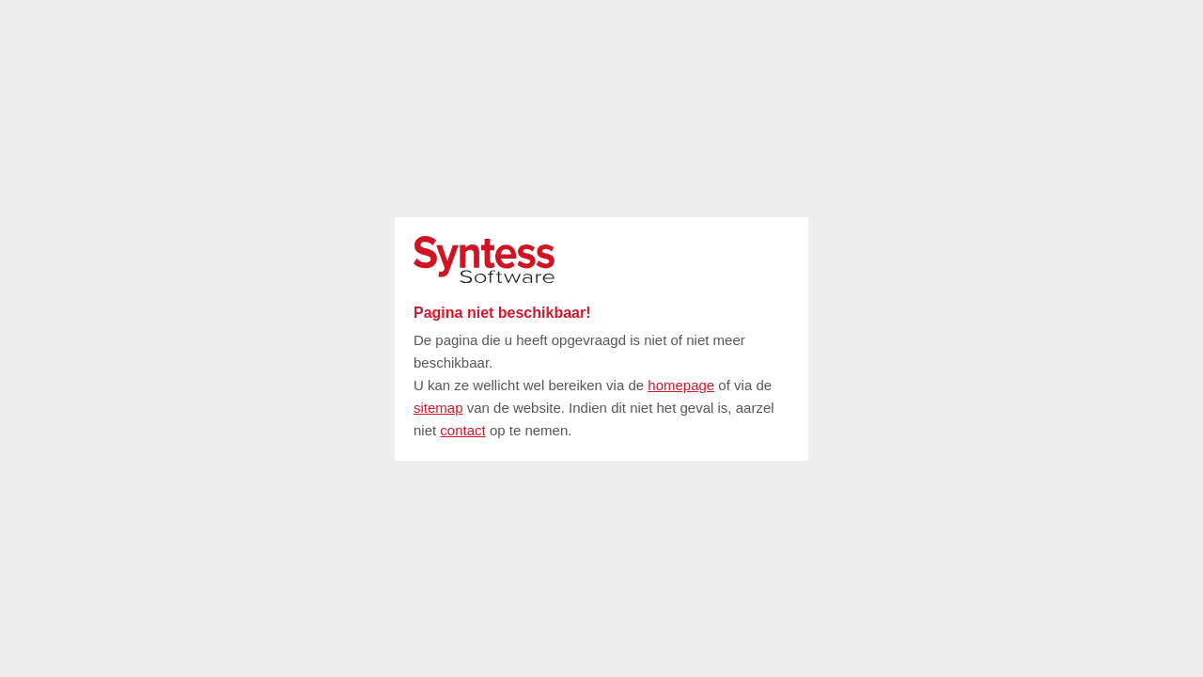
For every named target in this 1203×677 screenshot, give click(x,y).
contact (462, 430)
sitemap (438, 408)
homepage (681, 385)
